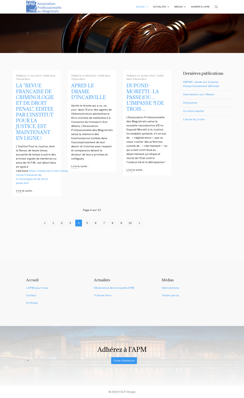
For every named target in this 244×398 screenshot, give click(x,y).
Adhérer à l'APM (200, 6)
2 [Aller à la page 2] (62, 223)
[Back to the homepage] (44, 7)
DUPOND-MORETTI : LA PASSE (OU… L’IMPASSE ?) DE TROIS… (145, 97)
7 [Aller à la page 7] (104, 223)
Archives (32, 302)
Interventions (170, 287)
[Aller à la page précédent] (44, 223)
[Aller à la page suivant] (139, 223)
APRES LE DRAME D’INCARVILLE (88, 91)
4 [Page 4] (78, 223)
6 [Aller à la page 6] (95, 223)
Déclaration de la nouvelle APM (114, 287)
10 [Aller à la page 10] (130, 223)
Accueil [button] (142, 6)
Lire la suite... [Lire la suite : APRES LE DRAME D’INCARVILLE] (80, 166)
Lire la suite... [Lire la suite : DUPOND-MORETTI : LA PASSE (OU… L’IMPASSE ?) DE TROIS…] (135, 169)
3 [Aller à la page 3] (70, 223)
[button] (216, 7)
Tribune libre (23, 79)
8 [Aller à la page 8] (112, 223)
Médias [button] (180, 6)
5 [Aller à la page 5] (87, 223)
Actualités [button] (161, 6)
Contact (31, 295)
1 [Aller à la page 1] (53, 223)
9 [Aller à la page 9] (121, 223)
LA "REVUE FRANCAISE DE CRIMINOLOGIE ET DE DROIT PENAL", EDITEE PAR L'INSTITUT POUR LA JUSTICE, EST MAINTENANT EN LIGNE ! (35, 112)
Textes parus (170, 295)
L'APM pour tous (37, 287)
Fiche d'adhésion (124, 360)
